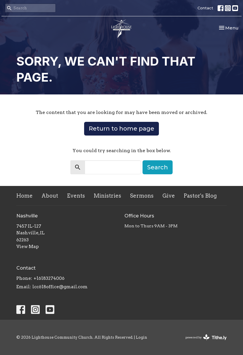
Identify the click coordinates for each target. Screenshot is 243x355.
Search (157, 167)
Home (24, 196)
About (49, 196)
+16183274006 (49, 278)
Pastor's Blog (200, 196)
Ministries (107, 196)
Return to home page (121, 128)
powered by (206, 337)
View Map (27, 246)
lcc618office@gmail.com (60, 286)
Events (76, 196)
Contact (205, 8)
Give (168, 196)
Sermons (142, 196)
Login (141, 337)
